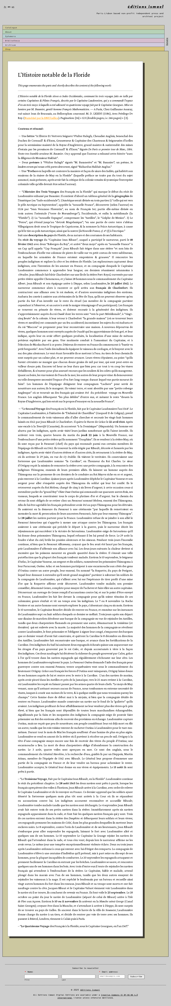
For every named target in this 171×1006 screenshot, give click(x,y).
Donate (167, 42)
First (27, 980)
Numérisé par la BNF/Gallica (41, 118)
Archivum (10, 45)
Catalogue (11, 28)
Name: (29, 972)
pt (13, 7)
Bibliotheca (12, 41)
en (9, 7)
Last (64, 980)
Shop (7, 49)
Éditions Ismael (90, 990)
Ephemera (10, 36)
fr (5, 7)
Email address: (108, 972)
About (8, 32)
